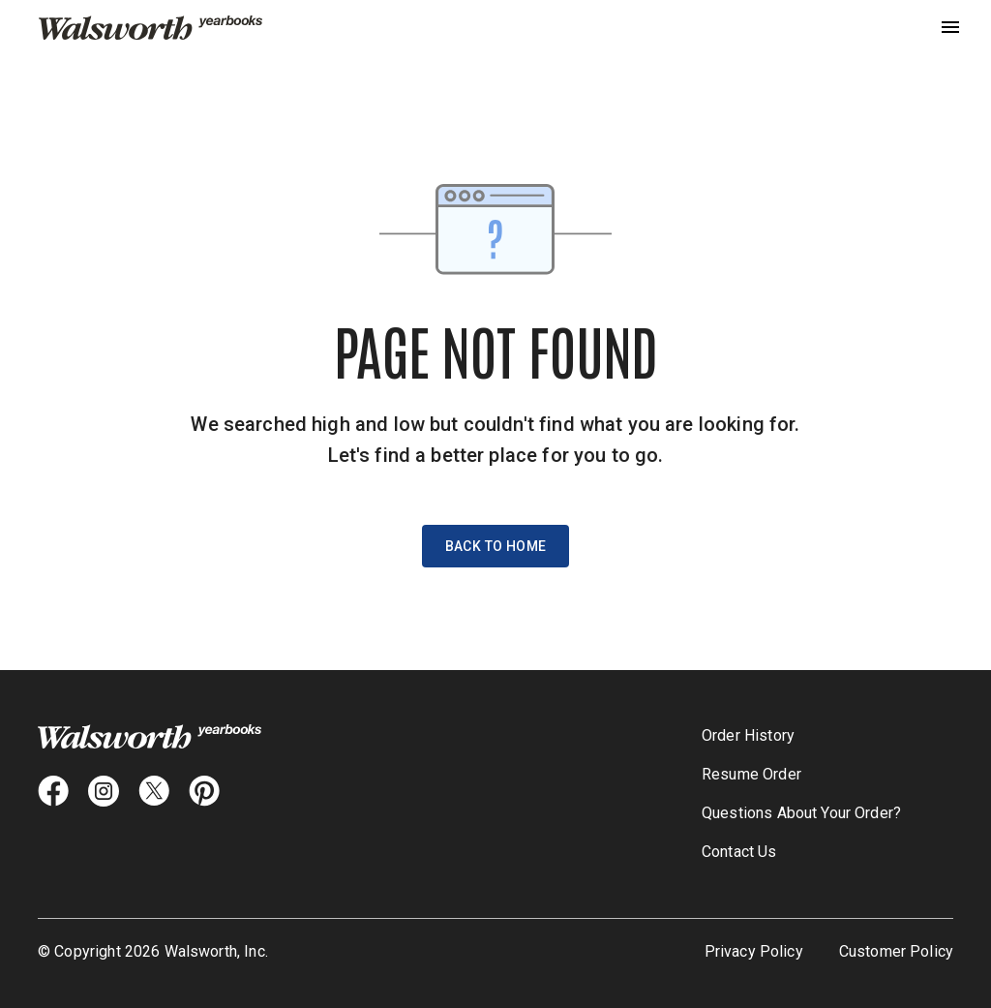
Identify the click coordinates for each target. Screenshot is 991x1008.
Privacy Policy (754, 951)
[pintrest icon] (204, 791)
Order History (748, 735)
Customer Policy (896, 951)
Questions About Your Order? (801, 813)
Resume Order (751, 774)
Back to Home (496, 546)
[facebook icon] (53, 791)
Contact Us (739, 851)
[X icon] (153, 791)
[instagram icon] (103, 791)
